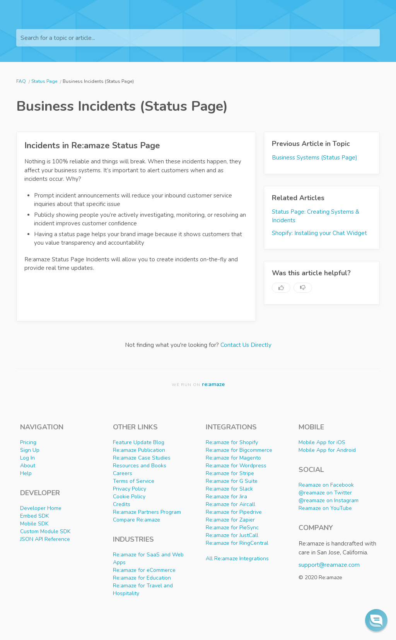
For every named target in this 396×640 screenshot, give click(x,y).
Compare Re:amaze (136, 519)
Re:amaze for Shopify (232, 442)
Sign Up (29, 450)
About (27, 465)
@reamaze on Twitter (325, 492)
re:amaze (213, 384)
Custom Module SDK (45, 531)
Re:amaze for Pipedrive (234, 512)
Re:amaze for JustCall (232, 535)
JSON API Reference (45, 539)
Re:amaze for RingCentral (237, 543)
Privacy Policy (129, 488)
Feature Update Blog (138, 442)
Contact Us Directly (245, 345)
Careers (122, 473)
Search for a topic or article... (57, 38)
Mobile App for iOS (322, 442)
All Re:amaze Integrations (237, 558)
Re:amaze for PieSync (232, 527)
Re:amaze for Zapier (230, 519)
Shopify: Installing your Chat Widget (319, 233)
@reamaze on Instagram (328, 500)
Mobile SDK (34, 523)
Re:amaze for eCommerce (144, 570)
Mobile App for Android (327, 450)
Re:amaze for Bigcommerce (239, 450)
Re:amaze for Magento (233, 458)
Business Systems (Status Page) (314, 157)
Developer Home (40, 508)
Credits (121, 504)
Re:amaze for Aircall (230, 504)
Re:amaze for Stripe (230, 473)
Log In (27, 458)
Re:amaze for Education (142, 578)
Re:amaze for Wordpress (236, 465)
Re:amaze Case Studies (142, 458)
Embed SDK (34, 516)
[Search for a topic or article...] (198, 37)
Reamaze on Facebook (326, 485)
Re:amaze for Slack (229, 488)
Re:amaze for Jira (226, 496)
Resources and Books (139, 465)
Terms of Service (133, 481)
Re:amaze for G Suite (232, 481)
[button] (376, 620)
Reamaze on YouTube (325, 508)
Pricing (28, 442)
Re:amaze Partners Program (147, 512)
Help (26, 473)
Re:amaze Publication (139, 450)
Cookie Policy (129, 496)
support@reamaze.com (329, 565)
